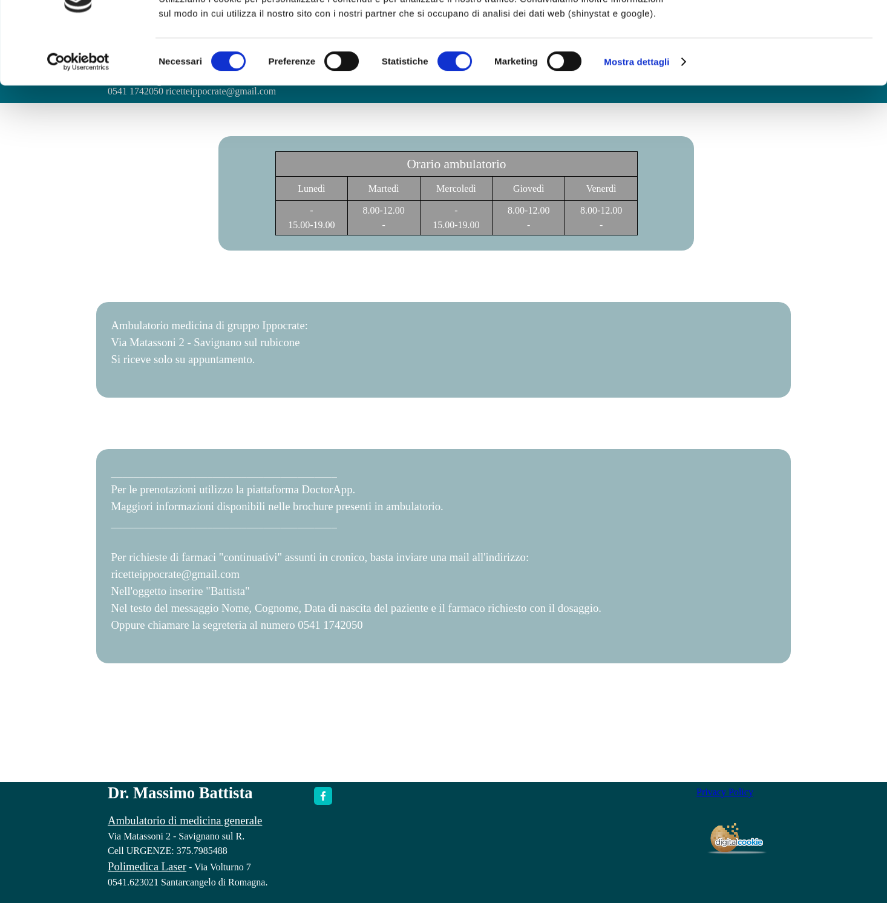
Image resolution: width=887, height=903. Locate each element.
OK (786, 30)
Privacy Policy (724, 792)
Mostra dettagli (636, 107)
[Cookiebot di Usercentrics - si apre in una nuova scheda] (78, 108)
